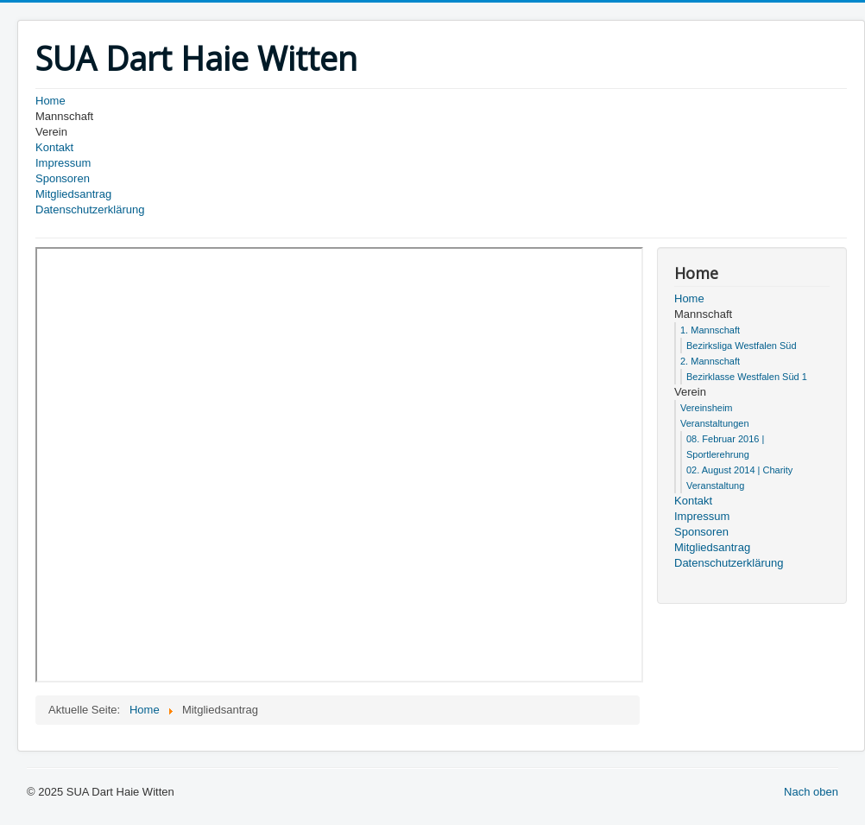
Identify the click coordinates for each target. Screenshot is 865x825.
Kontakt (54, 147)
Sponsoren (62, 178)
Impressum (63, 162)
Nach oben (811, 791)
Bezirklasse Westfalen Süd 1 (746, 376)
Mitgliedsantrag (73, 193)
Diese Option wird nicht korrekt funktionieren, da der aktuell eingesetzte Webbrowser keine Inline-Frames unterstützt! (339, 464)
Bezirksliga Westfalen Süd (741, 345)
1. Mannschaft (710, 330)
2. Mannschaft (710, 361)
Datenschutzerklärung (89, 209)
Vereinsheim (706, 408)
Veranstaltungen (714, 423)
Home (50, 100)
